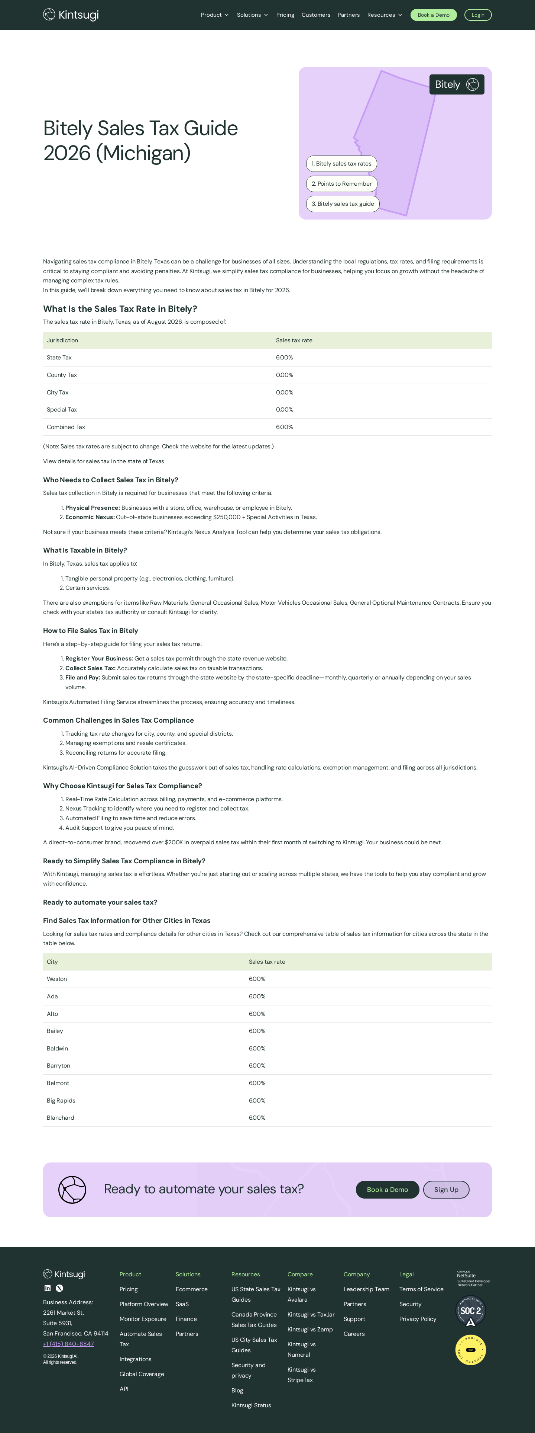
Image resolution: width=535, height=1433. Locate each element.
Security (410, 1304)
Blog (237, 1390)
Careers (354, 1334)
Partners (187, 1334)
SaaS (182, 1304)
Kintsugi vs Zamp (310, 1329)
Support (354, 1319)
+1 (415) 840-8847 (68, 1344)
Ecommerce (192, 1289)
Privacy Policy (418, 1319)
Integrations (136, 1359)
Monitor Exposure (143, 1319)
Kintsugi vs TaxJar (311, 1314)
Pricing (129, 1289)
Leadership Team (367, 1289)
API (124, 1389)
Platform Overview (144, 1304)
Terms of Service (421, 1289)
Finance (186, 1319)
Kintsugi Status (251, 1405)
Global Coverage (142, 1374)
